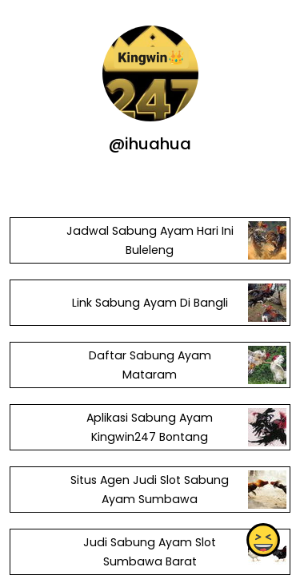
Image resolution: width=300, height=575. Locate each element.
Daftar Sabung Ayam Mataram (150, 365)
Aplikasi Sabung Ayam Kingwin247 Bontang (149, 427)
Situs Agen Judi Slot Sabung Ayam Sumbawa (149, 489)
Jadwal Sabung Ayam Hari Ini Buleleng (150, 240)
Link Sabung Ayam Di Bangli (150, 303)
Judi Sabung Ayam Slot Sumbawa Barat (149, 551)
